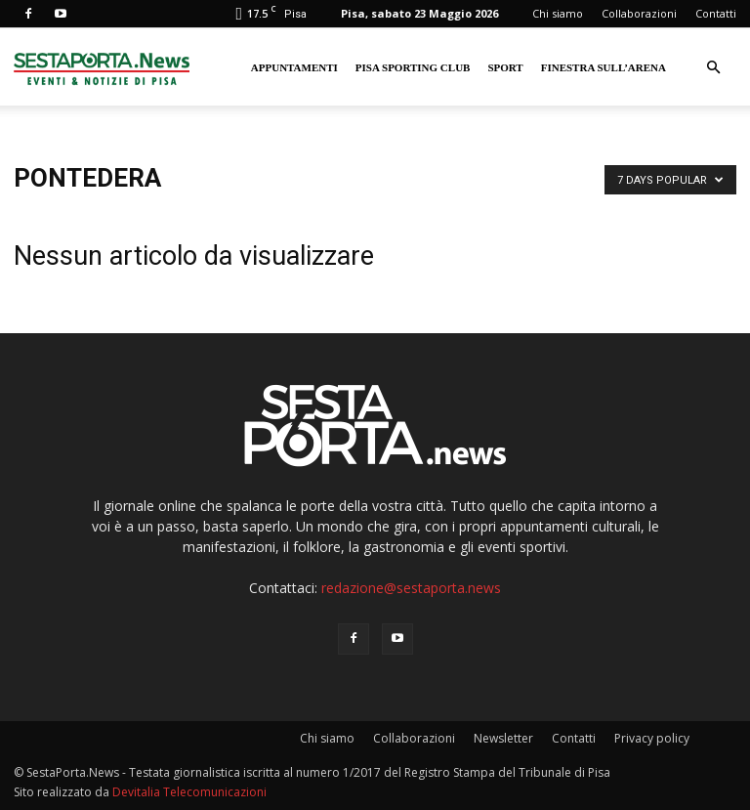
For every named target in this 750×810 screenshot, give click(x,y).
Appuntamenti (294, 67)
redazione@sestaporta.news (411, 587)
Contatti (715, 13)
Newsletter (503, 738)
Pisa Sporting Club (413, 67)
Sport (504, 67)
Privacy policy (651, 738)
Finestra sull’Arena (603, 67)
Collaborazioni (639, 13)
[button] (712, 68)
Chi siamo (557, 13)
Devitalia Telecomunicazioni (189, 792)
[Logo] (101, 67)
